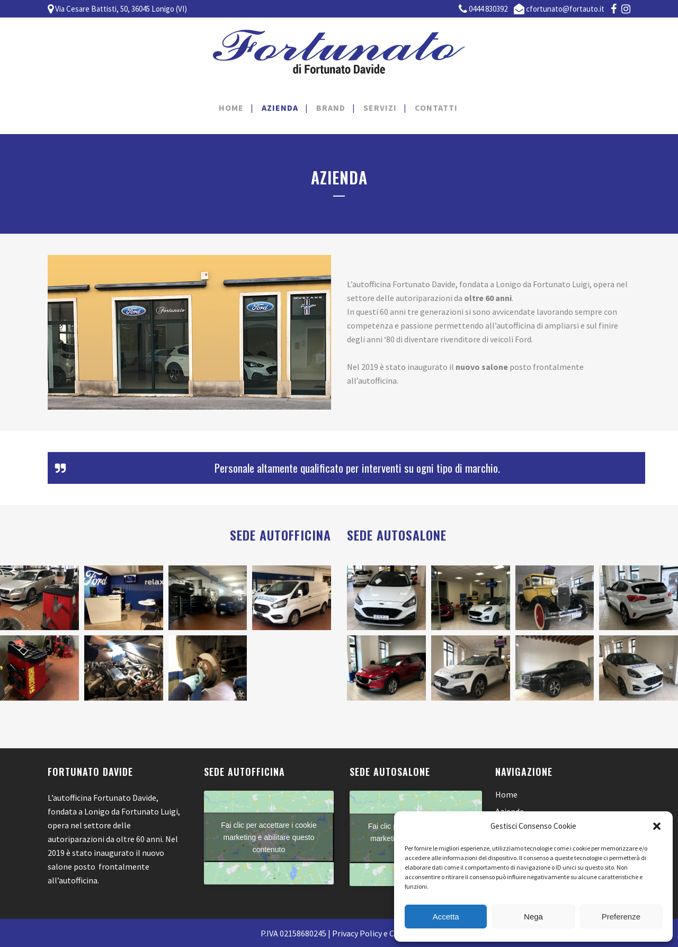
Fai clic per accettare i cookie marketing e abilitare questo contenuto (269, 837)
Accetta (446, 916)
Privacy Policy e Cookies (375, 933)
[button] (657, 826)
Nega (533, 916)
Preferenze (621, 916)
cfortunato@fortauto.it (565, 9)
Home (506, 795)
